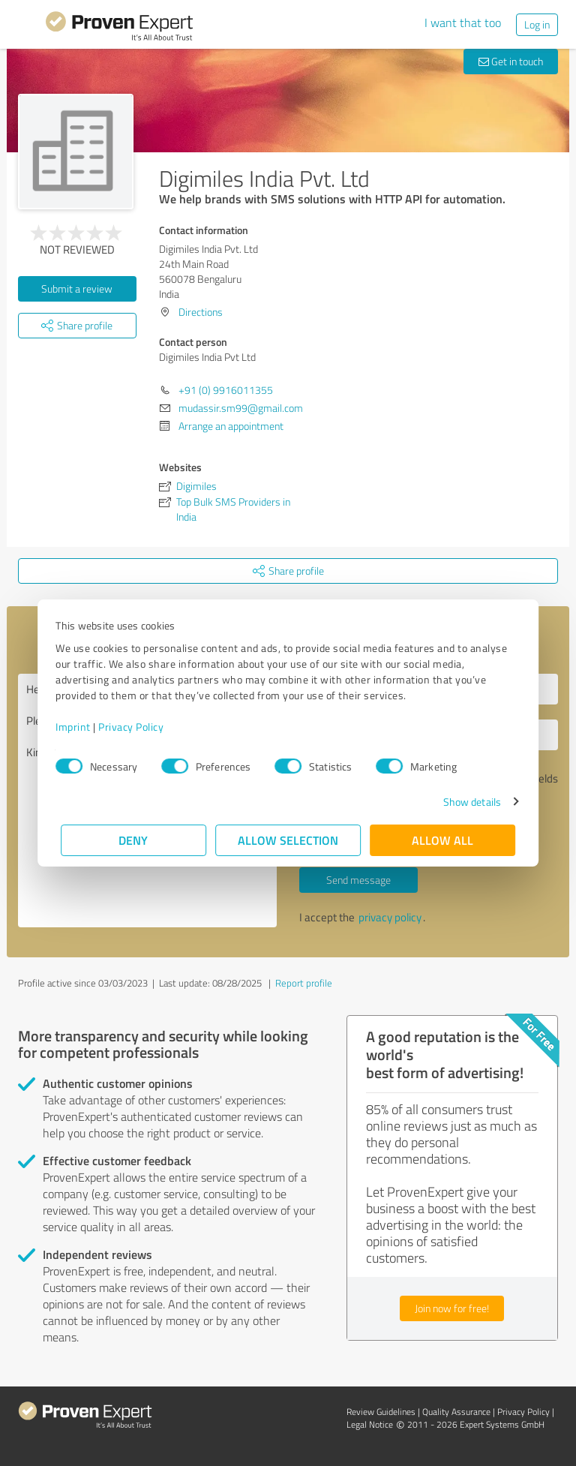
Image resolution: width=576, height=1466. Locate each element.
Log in (537, 24)
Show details (467, 802)
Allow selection (288, 840)
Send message (358, 880)
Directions (200, 312)
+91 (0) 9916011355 (225, 390)
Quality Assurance (456, 1411)
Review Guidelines (381, 1411)
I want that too (462, 22)
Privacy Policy (136, 726)
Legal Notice (369, 1424)
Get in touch (510, 61)
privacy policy (390, 917)
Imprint (78, 726)
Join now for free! (452, 1308)
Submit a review (76, 288)
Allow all (442, 840)
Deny (133, 840)
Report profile (303, 983)
